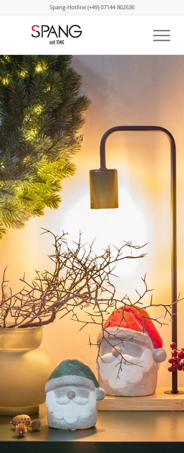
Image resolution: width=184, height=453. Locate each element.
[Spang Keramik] (76, 34)
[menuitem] (156, 34)
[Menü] (156, 34)
